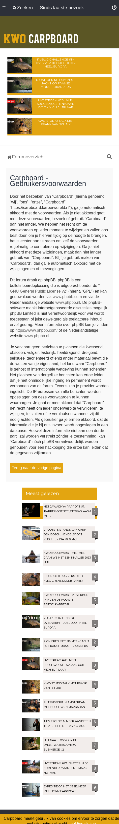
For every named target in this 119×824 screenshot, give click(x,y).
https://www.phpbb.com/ (36, 330)
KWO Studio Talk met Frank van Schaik (56, 122)
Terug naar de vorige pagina (36, 468)
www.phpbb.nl (67, 302)
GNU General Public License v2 (38, 291)
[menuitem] (114, 7)
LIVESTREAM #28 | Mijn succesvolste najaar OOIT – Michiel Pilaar (55, 103)
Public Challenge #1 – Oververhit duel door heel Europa (56, 63)
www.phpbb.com (67, 297)
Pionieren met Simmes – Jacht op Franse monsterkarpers (55, 83)
